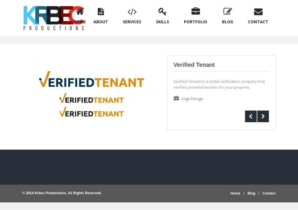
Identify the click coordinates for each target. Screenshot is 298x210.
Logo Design (192, 98)
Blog (252, 193)
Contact (269, 193)
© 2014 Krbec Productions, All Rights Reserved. (62, 193)
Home (235, 193)
